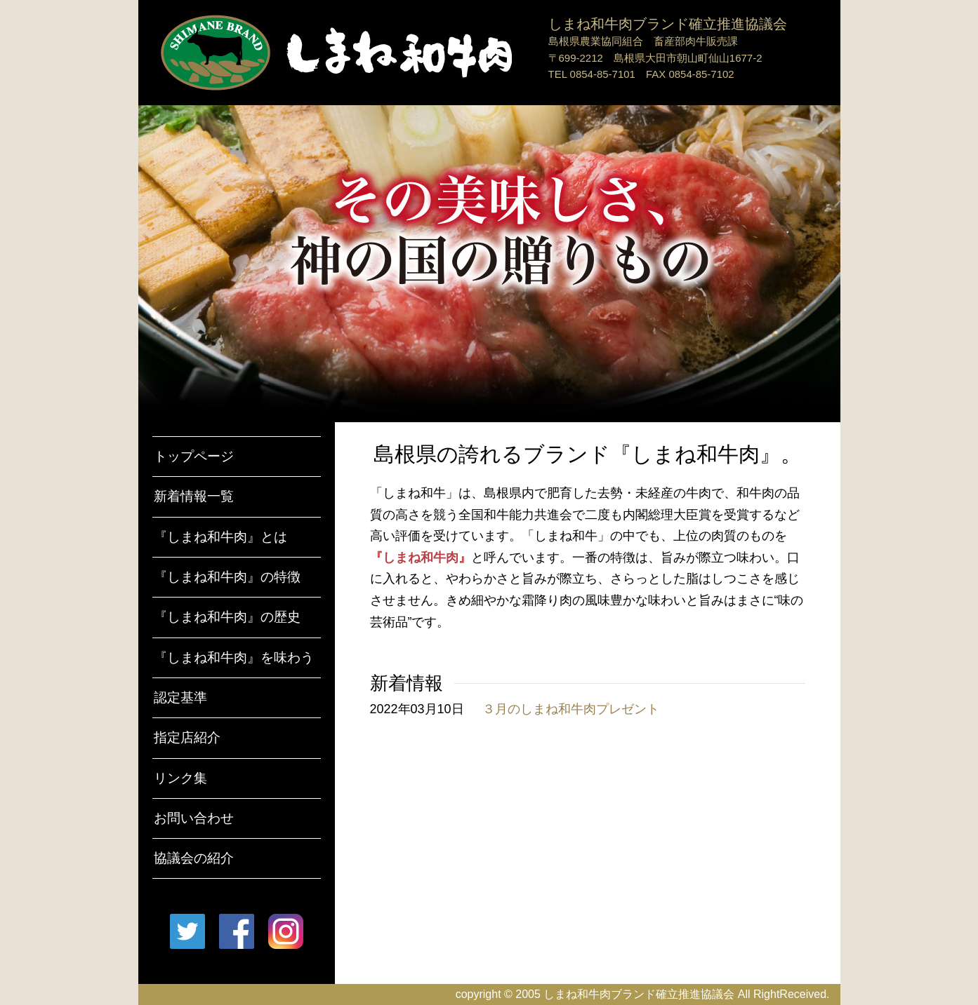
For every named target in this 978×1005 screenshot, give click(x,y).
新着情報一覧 (194, 496)
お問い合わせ (194, 818)
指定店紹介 (187, 737)
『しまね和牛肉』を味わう (234, 657)
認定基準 (180, 697)
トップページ (194, 456)
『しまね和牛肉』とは (220, 537)
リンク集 (180, 778)
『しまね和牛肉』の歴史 (227, 616)
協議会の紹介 (194, 858)
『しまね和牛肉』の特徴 (227, 576)
